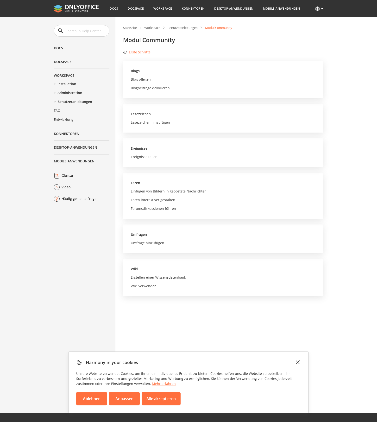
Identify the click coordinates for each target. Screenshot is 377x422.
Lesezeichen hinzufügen (150, 122)
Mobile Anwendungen (281, 8)
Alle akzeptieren (161, 398)
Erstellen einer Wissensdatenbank (158, 277)
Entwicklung (63, 119)
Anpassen (124, 398)
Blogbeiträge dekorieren (150, 88)
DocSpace (136, 8)
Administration (69, 92)
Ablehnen (92, 398)
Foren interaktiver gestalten (153, 200)
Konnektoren (193, 8)
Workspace (162, 8)
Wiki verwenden (144, 286)
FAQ (57, 110)
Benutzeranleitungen (74, 101)
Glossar (68, 175)
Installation (66, 84)
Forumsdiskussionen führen (153, 208)
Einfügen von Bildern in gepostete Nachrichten (169, 191)
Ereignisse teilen (144, 156)
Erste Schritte (137, 52)
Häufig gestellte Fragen (80, 198)
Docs (114, 8)
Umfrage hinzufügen (147, 243)
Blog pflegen (141, 79)
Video (66, 187)
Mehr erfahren (164, 383)
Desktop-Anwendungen (233, 8)
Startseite (130, 28)
